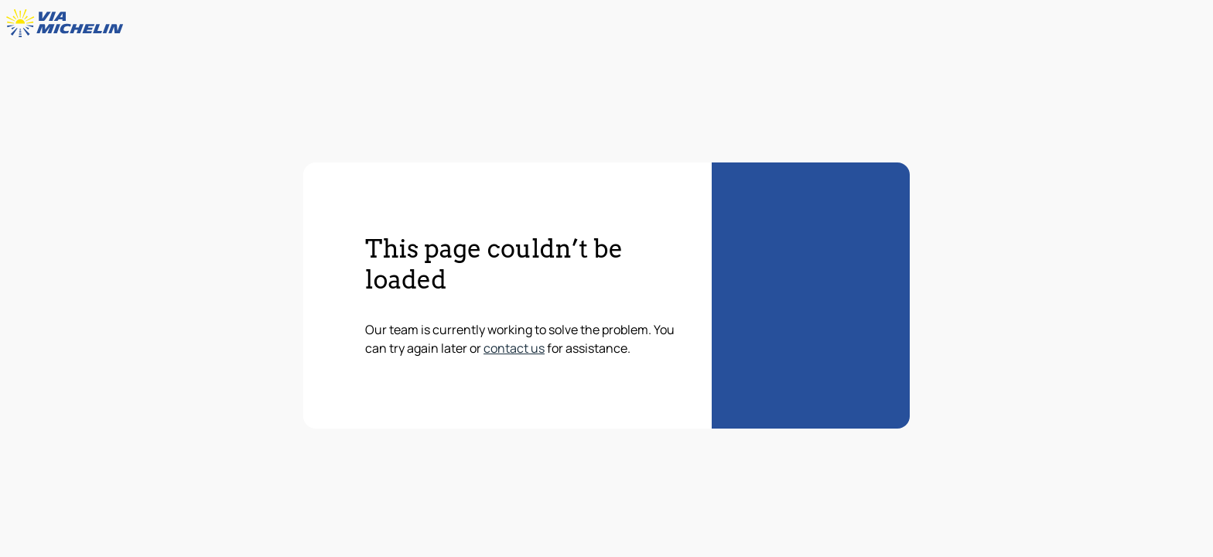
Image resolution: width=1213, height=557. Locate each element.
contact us (514, 348)
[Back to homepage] (68, 23)
